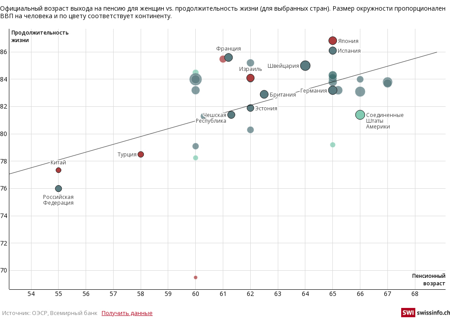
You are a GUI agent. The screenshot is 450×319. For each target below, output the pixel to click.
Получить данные (127, 313)
